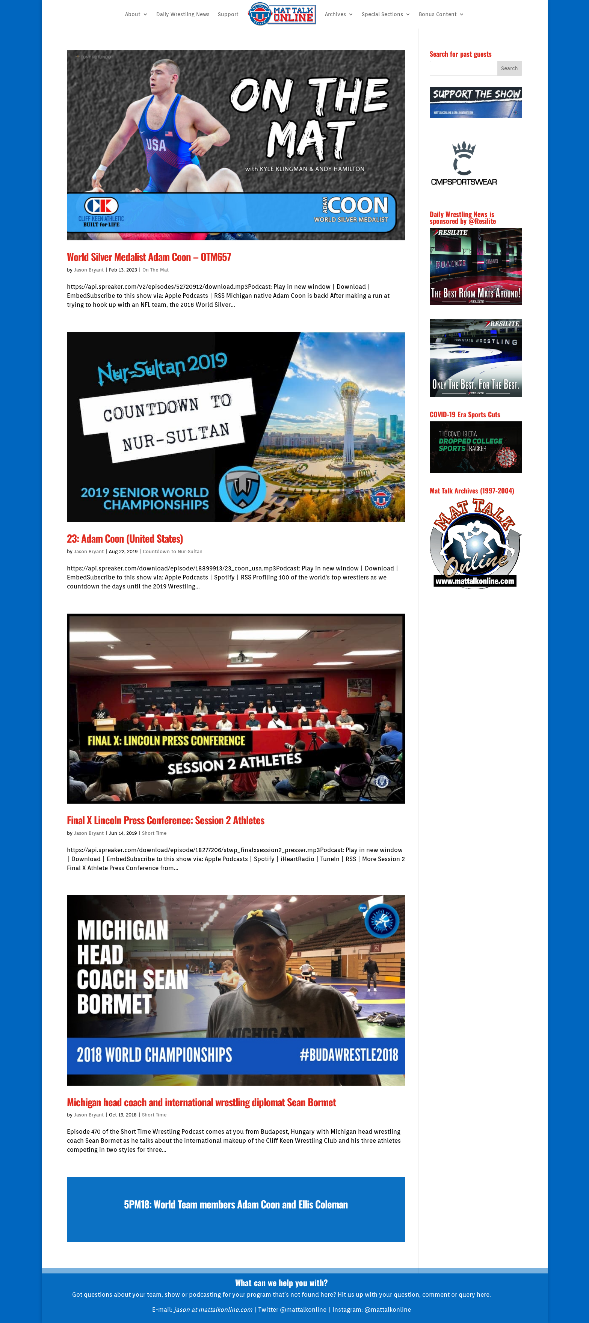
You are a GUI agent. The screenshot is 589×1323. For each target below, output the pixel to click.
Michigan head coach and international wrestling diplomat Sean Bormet (201, 1101)
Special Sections (382, 14)
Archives (335, 14)
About (132, 14)
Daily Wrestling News (183, 14)
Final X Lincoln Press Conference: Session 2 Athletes (165, 819)
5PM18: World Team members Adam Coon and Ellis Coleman (236, 1203)
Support (228, 14)
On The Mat (155, 270)
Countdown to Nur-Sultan (172, 551)
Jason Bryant (89, 270)
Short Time (154, 833)
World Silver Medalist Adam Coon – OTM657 (149, 256)
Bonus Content (438, 14)
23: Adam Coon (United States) (125, 538)
